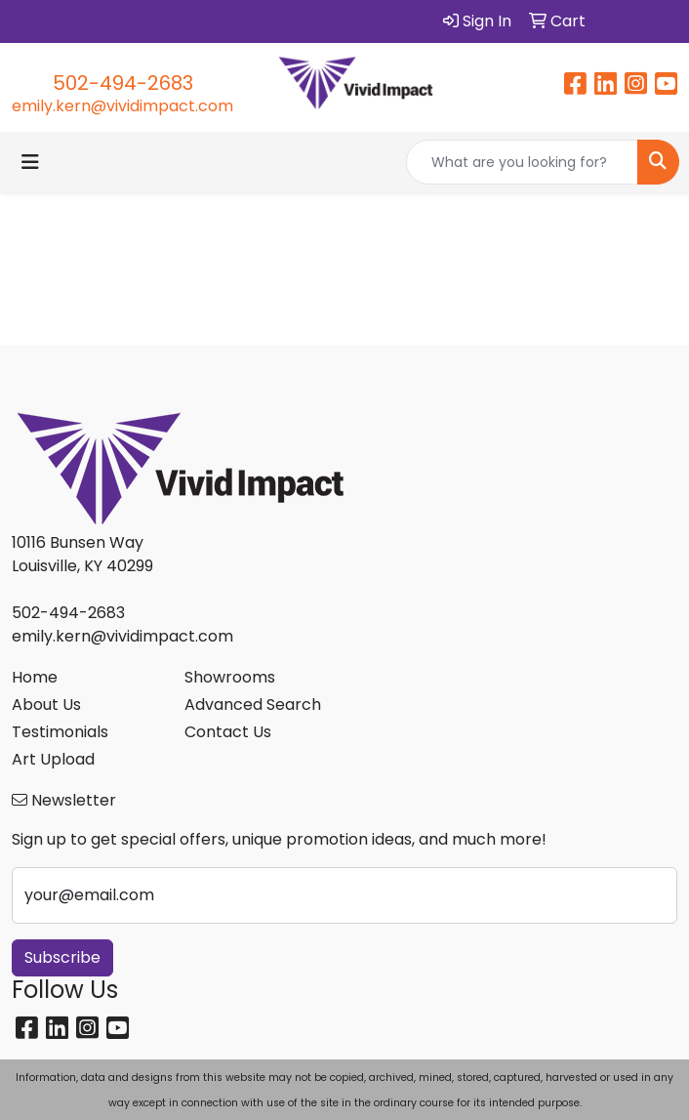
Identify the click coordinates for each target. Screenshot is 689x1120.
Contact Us (227, 732)
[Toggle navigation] (30, 162)
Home (35, 677)
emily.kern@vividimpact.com (122, 106)
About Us (46, 704)
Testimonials (60, 732)
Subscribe (62, 957)
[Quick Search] (522, 162)
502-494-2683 (123, 83)
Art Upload (53, 759)
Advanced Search (252, 704)
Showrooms (229, 677)
